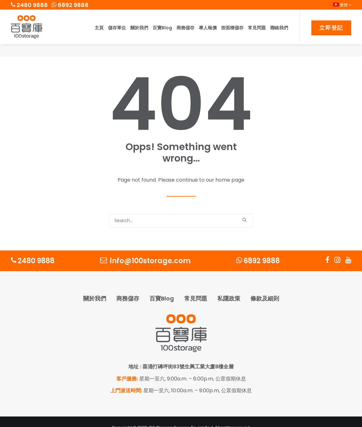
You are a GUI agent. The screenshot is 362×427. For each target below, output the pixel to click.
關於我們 (139, 28)
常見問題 (257, 28)
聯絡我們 (279, 28)
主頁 (99, 28)
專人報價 (208, 28)
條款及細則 (264, 286)
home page (229, 167)
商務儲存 (185, 28)
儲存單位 (117, 28)
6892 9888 (70, 5)
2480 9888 (29, 5)
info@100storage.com (145, 249)
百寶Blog (162, 28)
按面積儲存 (232, 28)
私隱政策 (228, 286)
